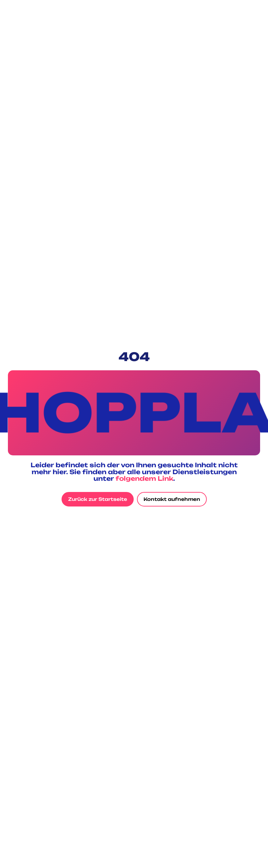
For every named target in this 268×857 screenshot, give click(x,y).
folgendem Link (144, 478)
